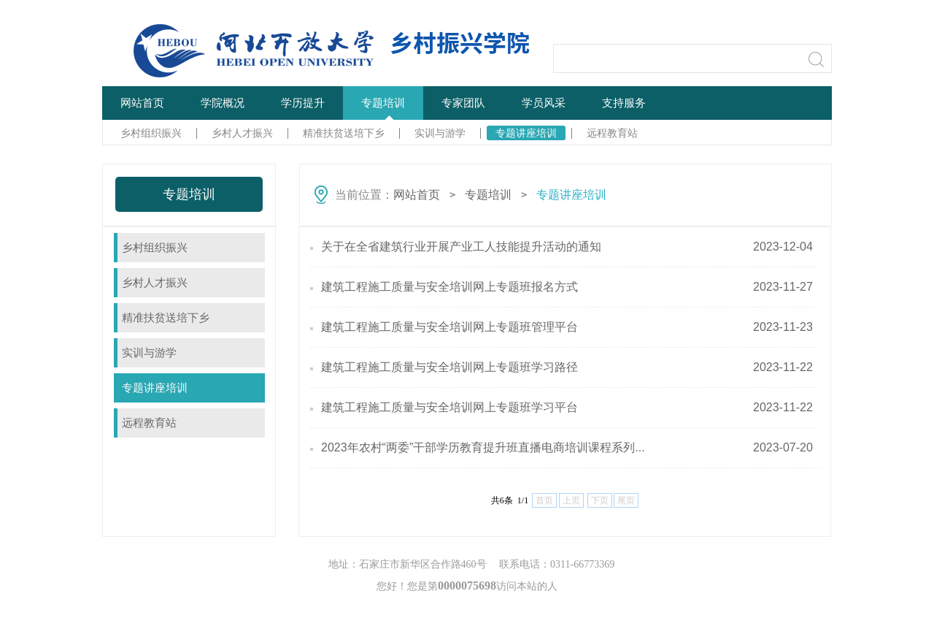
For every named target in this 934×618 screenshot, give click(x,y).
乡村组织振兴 (151, 133)
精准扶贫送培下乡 (344, 133)
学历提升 (303, 102)
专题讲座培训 (526, 133)
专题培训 (383, 102)
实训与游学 (440, 133)
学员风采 (544, 102)
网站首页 (142, 102)
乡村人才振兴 (242, 133)
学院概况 (222, 102)
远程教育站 (612, 133)
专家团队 (463, 102)
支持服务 (624, 102)
